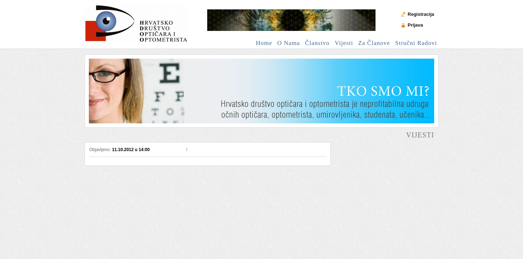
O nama (288, 43)
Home (264, 43)
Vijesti (344, 43)
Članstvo (317, 43)
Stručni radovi (416, 43)
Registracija (421, 14)
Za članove (374, 43)
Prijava (415, 25)
